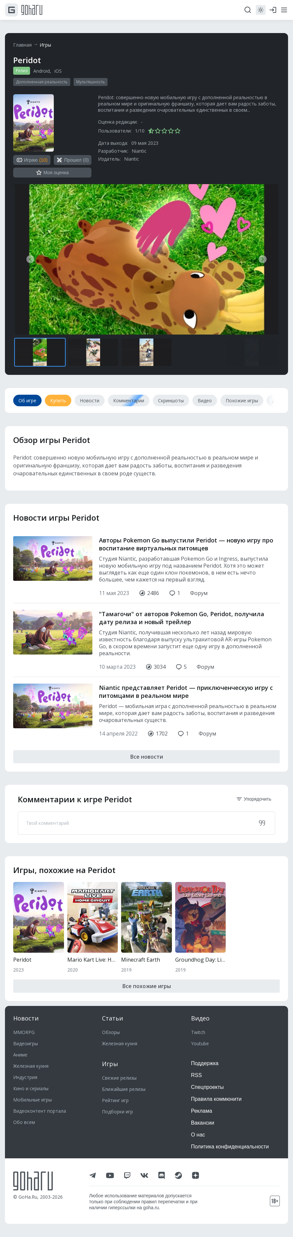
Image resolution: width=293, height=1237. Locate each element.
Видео (200, 1018)
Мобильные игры (32, 1100)
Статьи (112, 1018)
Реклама (201, 1111)
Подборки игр (117, 1111)
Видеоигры (25, 1043)
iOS (58, 71)
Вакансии (202, 1123)
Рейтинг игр (115, 1100)
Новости (26, 1018)
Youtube (200, 1043)
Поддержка (204, 1063)
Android (41, 71)
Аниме (20, 1055)
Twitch (198, 1032)
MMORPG (24, 1032)
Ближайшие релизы (124, 1089)
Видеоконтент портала (39, 1111)
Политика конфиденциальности (230, 1146)
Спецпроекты (207, 1087)
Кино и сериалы (31, 1088)
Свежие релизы (119, 1078)
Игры (45, 45)
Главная (22, 45)
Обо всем (24, 1122)
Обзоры (111, 1032)
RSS (196, 1075)
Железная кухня (31, 1066)
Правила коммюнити (216, 1099)
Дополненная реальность (42, 82)
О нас (198, 1134)
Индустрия (25, 1077)
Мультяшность (90, 82)
